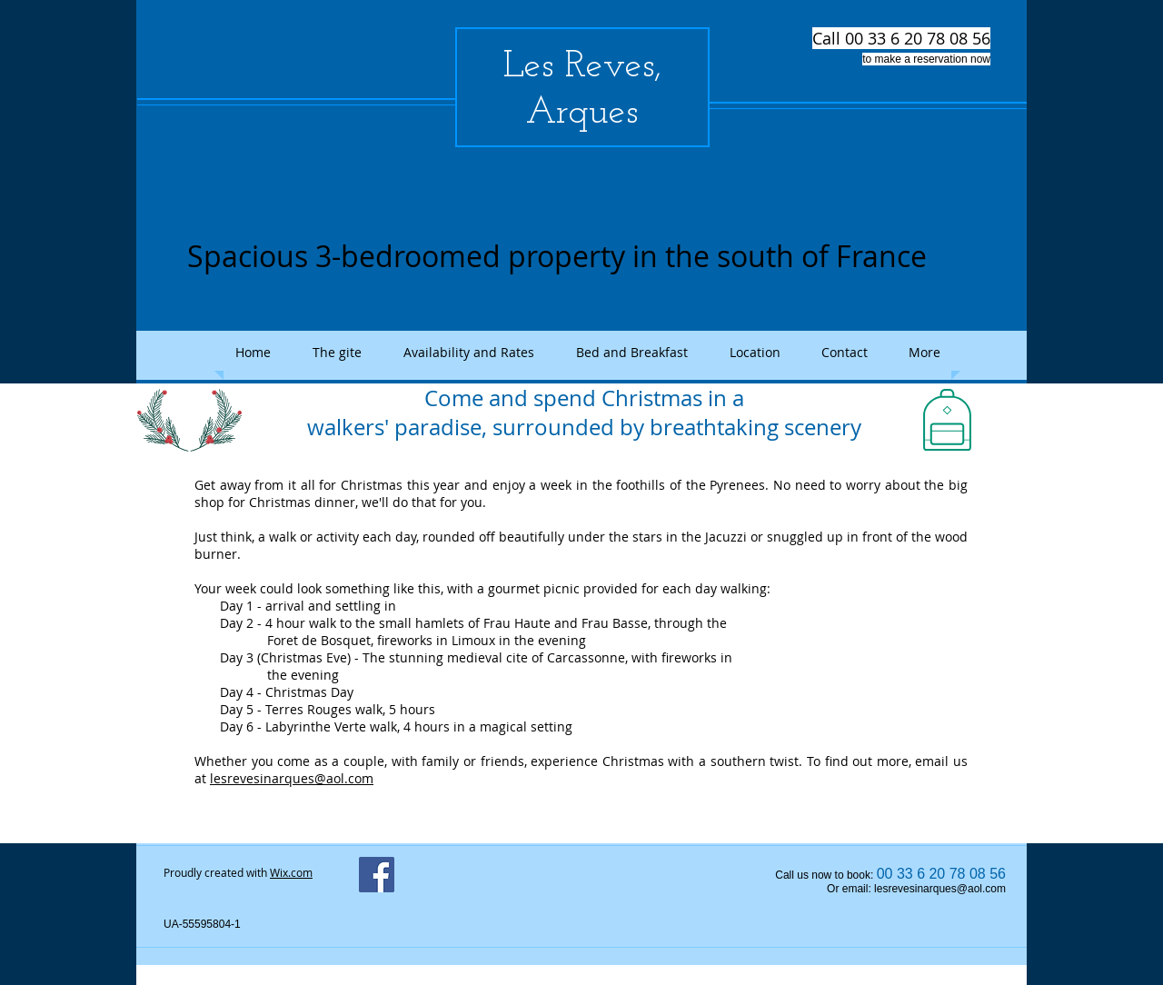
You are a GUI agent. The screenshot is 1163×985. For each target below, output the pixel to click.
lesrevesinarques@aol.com (291, 778)
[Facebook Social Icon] (376, 874)
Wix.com (291, 872)
